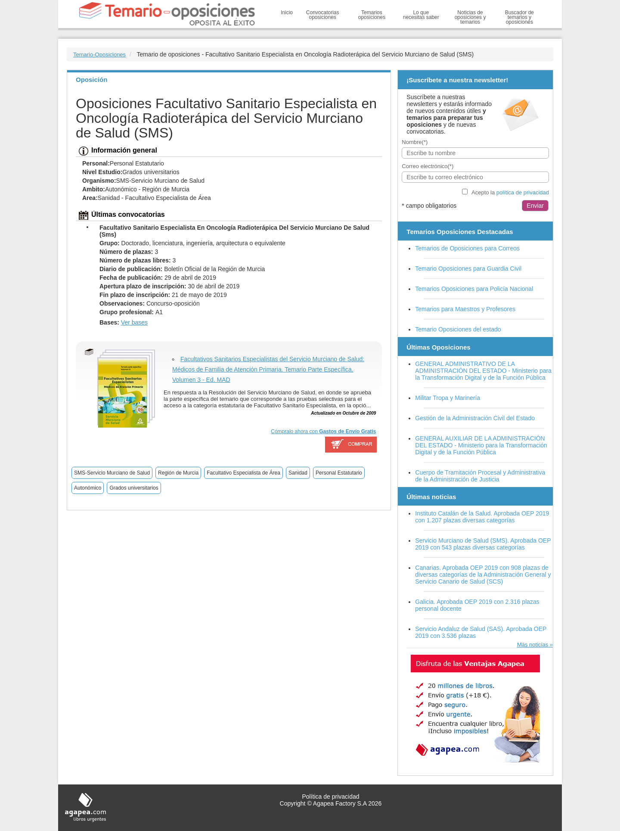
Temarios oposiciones (371, 14)
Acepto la (510, 192)
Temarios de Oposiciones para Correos (467, 248)
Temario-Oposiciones (99, 54)
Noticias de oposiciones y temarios (470, 17)
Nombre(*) (415, 142)
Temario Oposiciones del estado (458, 329)
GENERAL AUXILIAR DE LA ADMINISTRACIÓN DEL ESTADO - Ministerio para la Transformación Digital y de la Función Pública (481, 445)
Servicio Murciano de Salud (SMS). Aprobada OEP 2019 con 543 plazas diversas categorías (483, 544)
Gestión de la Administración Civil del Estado (475, 418)
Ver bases (134, 322)
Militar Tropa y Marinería (447, 397)
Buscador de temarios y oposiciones (519, 17)
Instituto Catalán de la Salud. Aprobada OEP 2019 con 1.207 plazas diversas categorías (482, 517)
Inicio (287, 12)
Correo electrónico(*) (427, 166)
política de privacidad (522, 192)
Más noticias (532, 644)
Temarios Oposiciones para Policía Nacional (474, 288)
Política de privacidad (330, 796)
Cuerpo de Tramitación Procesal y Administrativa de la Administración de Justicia (480, 476)
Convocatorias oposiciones (322, 14)
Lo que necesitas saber (421, 14)
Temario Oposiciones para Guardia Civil (468, 268)
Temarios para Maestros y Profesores (465, 309)
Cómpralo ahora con (323, 431)
